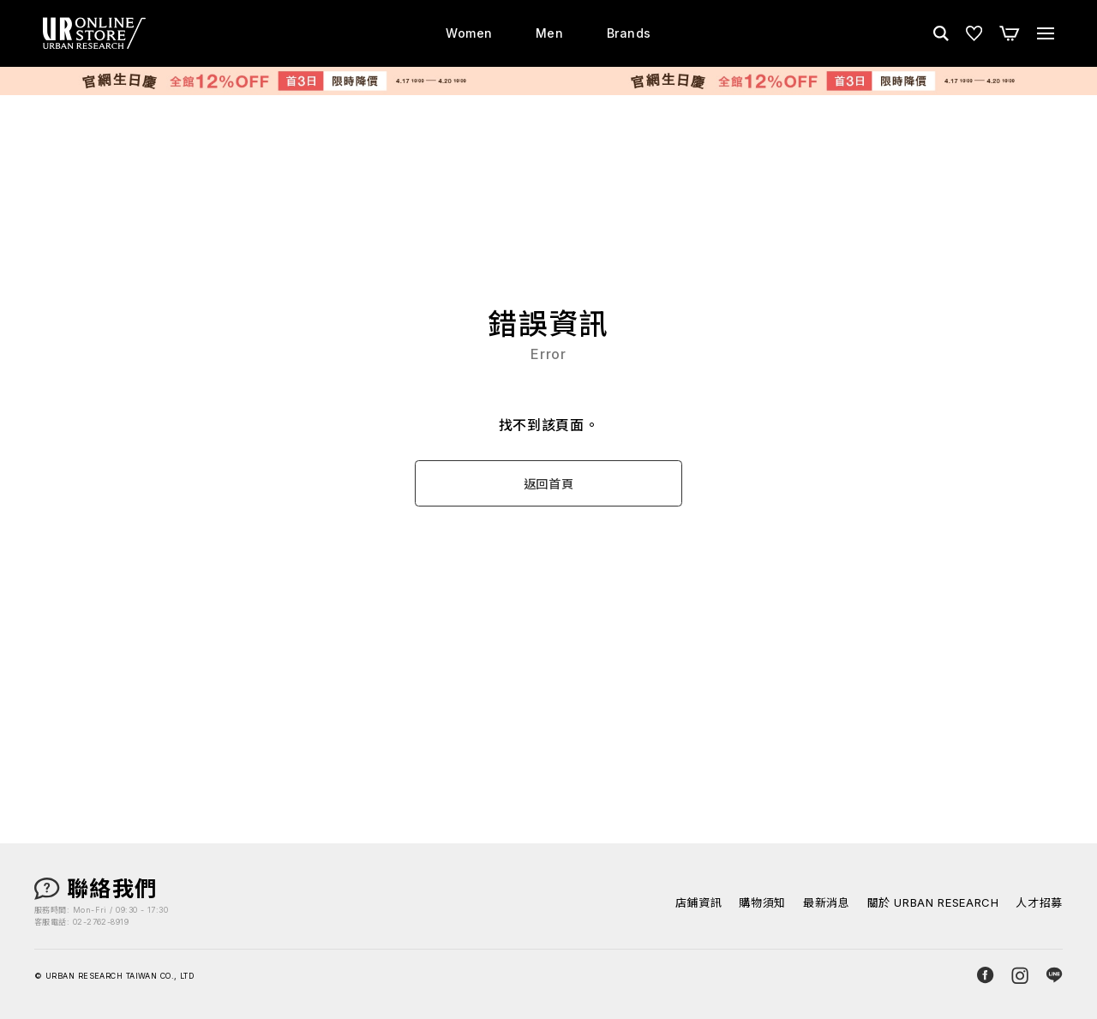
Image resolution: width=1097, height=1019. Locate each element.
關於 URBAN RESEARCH (933, 902)
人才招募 (1039, 902)
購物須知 (762, 902)
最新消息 (826, 902)
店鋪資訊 (698, 902)
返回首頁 (549, 484)
